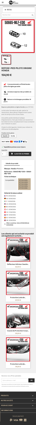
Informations (7, 410)
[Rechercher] (18, 15)
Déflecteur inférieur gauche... (18, 264)
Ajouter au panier (20, 154)
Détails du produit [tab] (12, 163)
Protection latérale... (18, 297)
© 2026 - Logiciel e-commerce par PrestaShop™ (17, 422)
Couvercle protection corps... (18, 331)
